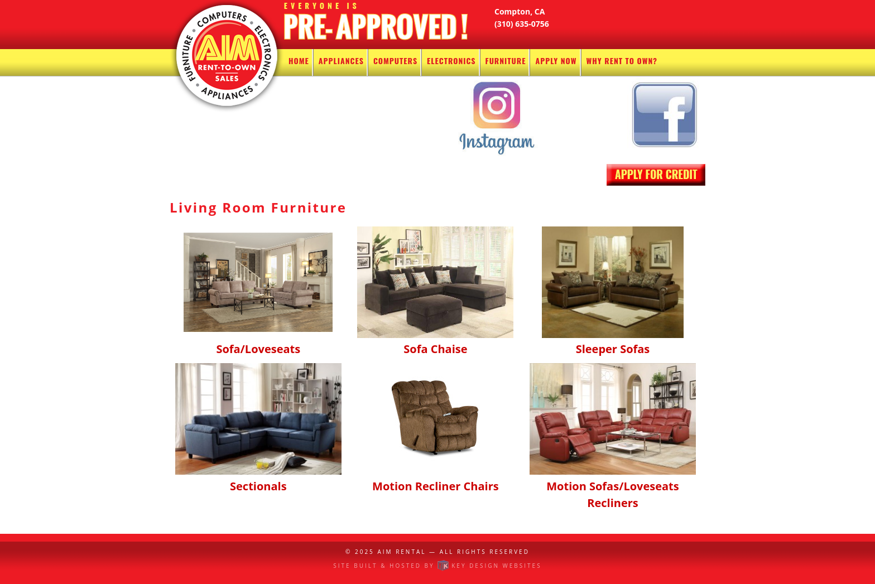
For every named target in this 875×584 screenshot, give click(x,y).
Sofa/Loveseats (258, 341)
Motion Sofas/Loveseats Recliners (613, 486)
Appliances (341, 60)
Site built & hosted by (437, 565)
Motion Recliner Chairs (435, 478)
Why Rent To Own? (622, 60)
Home (299, 60)
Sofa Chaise (435, 341)
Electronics (451, 60)
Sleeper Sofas (613, 341)
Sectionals (258, 478)
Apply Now (555, 60)
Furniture (505, 60)
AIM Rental (401, 552)
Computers (395, 60)
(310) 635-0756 (521, 23)
